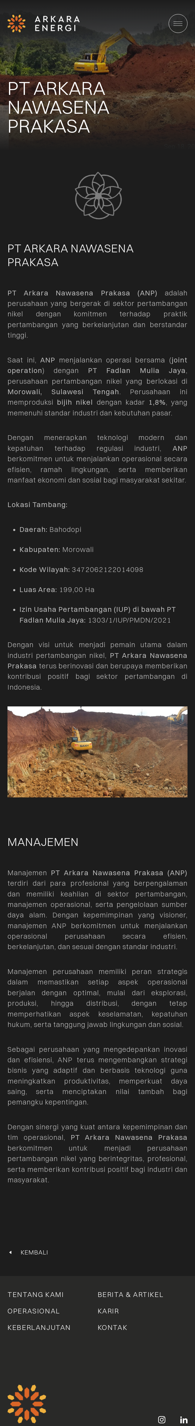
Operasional (33, 1311)
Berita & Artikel (131, 1294)
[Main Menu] (178, 23)
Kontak (113, 1327)
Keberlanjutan (39, 1327)
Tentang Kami (35, 1294)
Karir (108, 1311)
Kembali (34, 1252)
